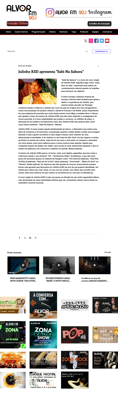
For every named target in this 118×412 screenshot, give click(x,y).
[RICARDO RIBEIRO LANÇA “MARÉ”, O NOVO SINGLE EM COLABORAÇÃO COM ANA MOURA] (59, 265)
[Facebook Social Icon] (96, 41)
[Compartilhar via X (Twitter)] (25, 238)
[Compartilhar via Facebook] (19, 238)
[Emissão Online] (17, 23)
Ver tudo (107, 252)
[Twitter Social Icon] (102, 41)
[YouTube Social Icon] (107, 41)
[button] (85, 32)
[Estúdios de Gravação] (99, 23)
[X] (86, 41)
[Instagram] (91, 41)
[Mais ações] (98, 66)
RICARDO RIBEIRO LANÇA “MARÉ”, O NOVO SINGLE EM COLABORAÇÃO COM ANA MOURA (58, 279)
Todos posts (11, 51)
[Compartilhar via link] (36, 238)
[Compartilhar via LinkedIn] (30, 238)
